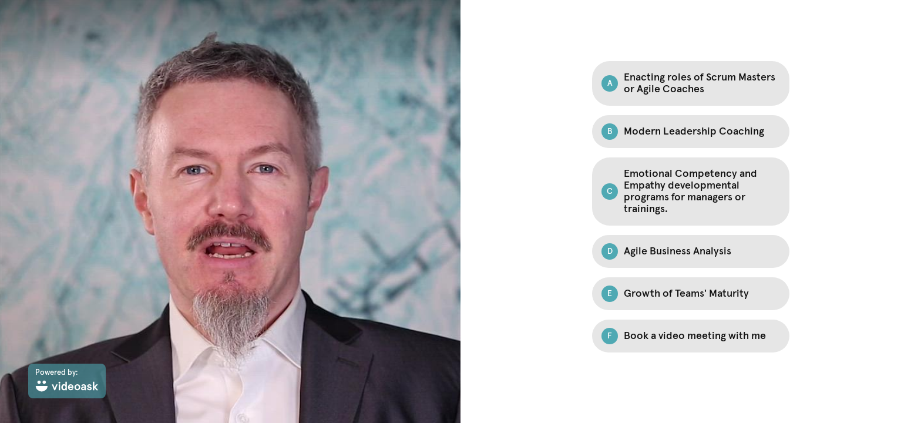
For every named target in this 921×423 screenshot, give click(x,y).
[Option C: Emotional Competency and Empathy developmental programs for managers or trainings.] (690, 191)
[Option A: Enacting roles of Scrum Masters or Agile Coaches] (690, 83)
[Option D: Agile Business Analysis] (690, 251)
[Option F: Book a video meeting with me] (690, 336)
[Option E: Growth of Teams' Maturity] (690, 293)
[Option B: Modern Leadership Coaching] (690, 131)
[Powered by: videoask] (67, 381)
